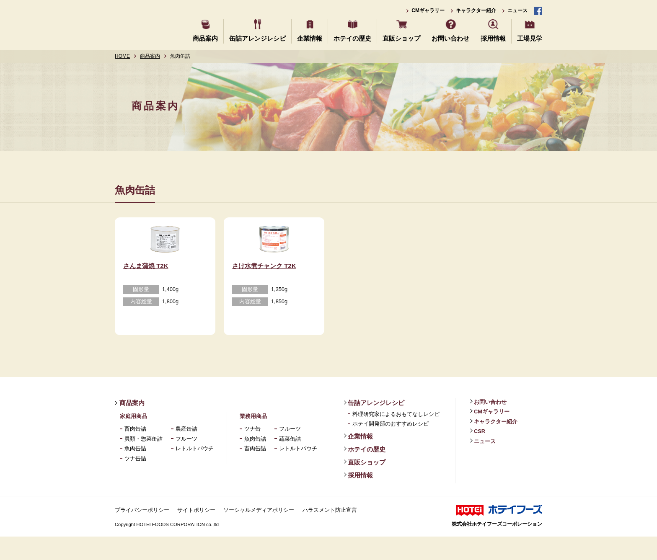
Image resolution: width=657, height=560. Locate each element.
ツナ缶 (252, 452)
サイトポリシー (196, 533)
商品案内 (205, 38)
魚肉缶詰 (135, 472)
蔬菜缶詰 (290, 462)
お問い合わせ (450, 38)
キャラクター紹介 (476, 10)
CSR (479, 455)
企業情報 (309, 38)
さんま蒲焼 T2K (145, 289)
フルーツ (186, 462)
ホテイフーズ (145, 24)
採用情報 (493, 38)
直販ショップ (401, 38)
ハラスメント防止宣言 (330, 533)
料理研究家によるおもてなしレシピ (396, 437)
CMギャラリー (428, 10)
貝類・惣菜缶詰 (143, 462)
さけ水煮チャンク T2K (264, 289)
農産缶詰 (186, 452)
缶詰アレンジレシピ (257, 38)
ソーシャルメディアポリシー (258, 533)
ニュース (517, 10)
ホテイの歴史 (352, 38)
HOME (122, 56)
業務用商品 (253, 439)
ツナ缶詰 (135, 482)
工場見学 (529, 38)
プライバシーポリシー (142, 533)
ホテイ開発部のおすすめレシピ (390, 447)
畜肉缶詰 (135, 452)
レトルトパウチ (195, 472)
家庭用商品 (133, 439)
